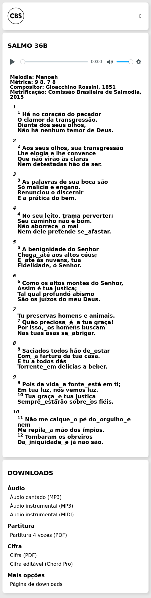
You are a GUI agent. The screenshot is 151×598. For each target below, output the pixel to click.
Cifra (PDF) (23, 555)
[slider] (54, 62)
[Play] (12, 62)
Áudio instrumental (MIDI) (42, 515)
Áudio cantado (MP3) (36, 497)
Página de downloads (36, 584)
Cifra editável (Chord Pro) (41, 564)
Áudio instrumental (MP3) (41, 506)
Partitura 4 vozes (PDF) (38, 535)
